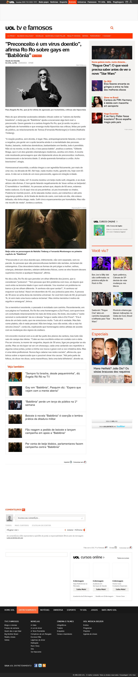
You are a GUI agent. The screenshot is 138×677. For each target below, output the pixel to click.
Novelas (39, 36)
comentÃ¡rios (13, 509)
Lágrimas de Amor (38, 640)
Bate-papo (44, 2)
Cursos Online (107, 222)
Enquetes (60, 631)
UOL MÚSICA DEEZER (93, 621)
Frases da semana (11, 628)
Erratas (112, 547)
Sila (32, 649)
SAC (35, 2)
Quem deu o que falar (55, 36)
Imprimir (66, 462)
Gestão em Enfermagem (104, 596)
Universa (81, 2)
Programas (87, 628)
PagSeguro (118, 2)
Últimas (11, 36)
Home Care (120, 596)
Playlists (86, 631)
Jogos (94, 610)
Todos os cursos (123, 558)
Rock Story (35, 646)
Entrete (72, 2)
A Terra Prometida (38, 631)
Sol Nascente (36, 652)
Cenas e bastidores (64, 634)
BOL (109, 2)
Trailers (60, 628)
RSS (44, 665)
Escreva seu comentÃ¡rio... (50, 518)
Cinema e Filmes (65, 621)
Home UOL (9, 610)
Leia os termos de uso (15, 538)
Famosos (92, 2)
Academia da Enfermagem (83, 596)
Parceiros (95, 36)
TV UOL (102, 2)
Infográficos (61, 625)
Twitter (40, 665)
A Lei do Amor (36, 628)
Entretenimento (27, 610)
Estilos (86, 625)
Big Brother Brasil (11, 634)
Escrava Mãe (36, 637)
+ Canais (107, 36)
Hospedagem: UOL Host (127, 675)
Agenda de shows (90, 634)
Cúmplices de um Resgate (41, 634)
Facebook (36, 665)
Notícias (54, 2)
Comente (38, 56)
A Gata (33, 625)
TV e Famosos (34, 27)
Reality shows (73, 36)
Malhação (34, 643)
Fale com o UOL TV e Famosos (94, 547)
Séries (85, 36)
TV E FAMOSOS (11, 621)
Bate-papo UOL (109, 610)
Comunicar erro (78, 462)
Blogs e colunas (25, 36)
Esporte (63, 2)
